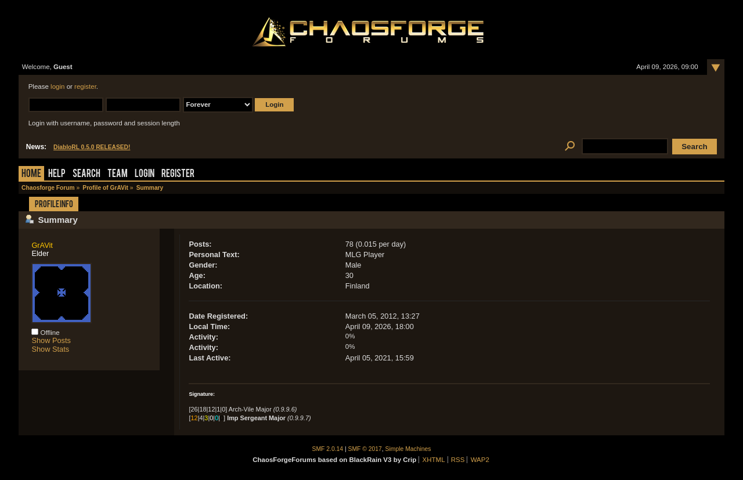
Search (86, 174)
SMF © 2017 (365, 449)
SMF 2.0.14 (328, 449)
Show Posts (51, 340)
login (57, 86)
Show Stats (50, 349)
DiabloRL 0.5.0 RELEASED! (91, 147)
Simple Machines (408, 449)
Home (31, 174)
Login (144, 174)
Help (57, 174)
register (85, 86)
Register (177, 174)
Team (117, 174)
